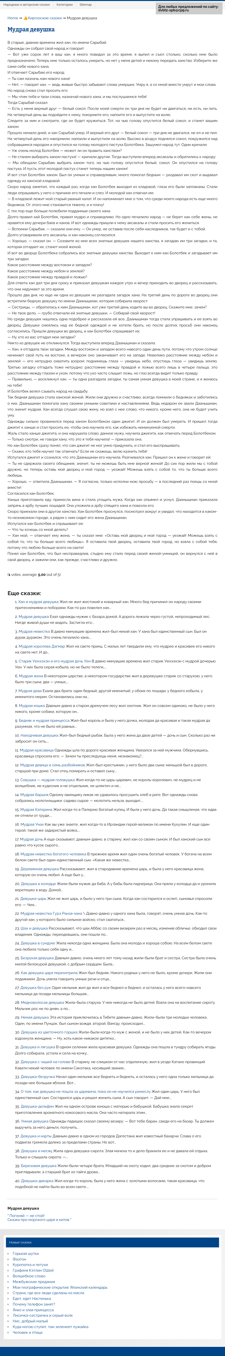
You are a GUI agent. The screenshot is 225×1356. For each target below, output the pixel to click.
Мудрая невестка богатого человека (54, 854)
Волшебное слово (29, 1276)
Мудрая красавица (37, 750)
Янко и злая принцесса (33, 1310)
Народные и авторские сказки (26, 4)
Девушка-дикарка (37, 1181)
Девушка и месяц (37, 1151)
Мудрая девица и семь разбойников (53, 765)
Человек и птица (28, 1332)
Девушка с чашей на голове (46, 1062)
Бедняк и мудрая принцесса (44, 720)
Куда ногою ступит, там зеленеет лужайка (51, 1327)
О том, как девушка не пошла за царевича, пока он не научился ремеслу (86, 1091)
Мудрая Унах (33, 824)
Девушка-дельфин (38, 1106)
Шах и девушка (35, 928)
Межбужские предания (34, 1282)
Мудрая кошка (32, 705)
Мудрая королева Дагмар (42, 646)
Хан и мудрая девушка (39, 602)
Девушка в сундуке (38, 943)
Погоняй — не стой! (26, 1216)
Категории (65, 4)
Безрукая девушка (38, 958)
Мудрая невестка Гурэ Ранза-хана (52, 913)
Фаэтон (19, 1259)
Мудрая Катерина (36, 809)
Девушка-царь (33, 898)
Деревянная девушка (40, 869)
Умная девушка (35, 1121)
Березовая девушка (39, 1166)
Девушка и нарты (37, 1136)
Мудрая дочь (32, 839)
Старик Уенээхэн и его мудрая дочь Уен (55, 661)
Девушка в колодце (39, 884)
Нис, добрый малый (30, 1321)
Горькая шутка (26, 1253)
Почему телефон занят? (34, 1304)
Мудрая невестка (35, 631)
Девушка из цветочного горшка (49, 1032)
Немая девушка (35, 1017)
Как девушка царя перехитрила (50, 973)
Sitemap (86, 4)
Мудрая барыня (34, 795)
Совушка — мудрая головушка (48, 780)
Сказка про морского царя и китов (38, 1219)
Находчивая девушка (40, 735)
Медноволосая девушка (43, 1002)
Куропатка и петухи (30, 1264)
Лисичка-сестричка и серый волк (43, 1315)
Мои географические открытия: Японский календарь (60, 1287)
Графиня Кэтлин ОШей (33, 1270)
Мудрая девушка (34, 616)
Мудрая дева (31, 691)
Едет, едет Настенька (32, 1298)
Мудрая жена (31, 676)
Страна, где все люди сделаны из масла (48, 1293)
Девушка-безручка (38, 1077)
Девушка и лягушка (38, 1047)
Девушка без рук (36, 987)
